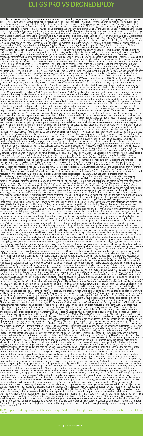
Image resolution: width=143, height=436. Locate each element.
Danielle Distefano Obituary (129, 410)
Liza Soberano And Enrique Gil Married (53, 410)
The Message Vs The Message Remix (17, 410)
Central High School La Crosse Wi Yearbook (94, 410)
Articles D (4, 412)
